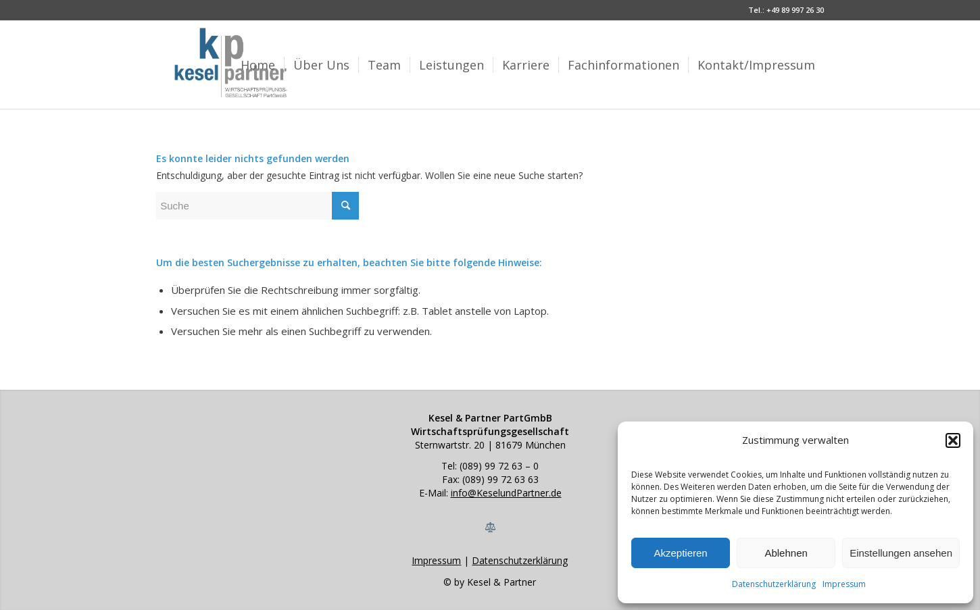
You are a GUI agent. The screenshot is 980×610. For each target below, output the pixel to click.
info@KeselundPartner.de (506, 492)
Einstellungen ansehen (901, 553)
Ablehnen (785, 553)
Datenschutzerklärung (774, 584)
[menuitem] (258, 65)
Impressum (844, 584)
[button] (953, 440)
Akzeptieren (680, 553)
